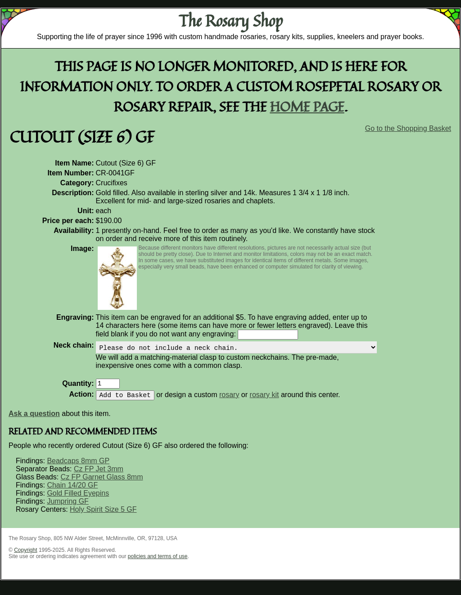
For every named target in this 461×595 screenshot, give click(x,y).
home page (307, 106)
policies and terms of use (158, 563)
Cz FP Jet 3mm (98, 476)
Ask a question (34, 421)
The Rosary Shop (231, 21)
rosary (229, 402)
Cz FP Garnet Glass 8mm (102, 484)
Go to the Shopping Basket (408, 128)
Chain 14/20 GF (72, 492)
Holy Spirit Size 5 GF (103, 516)
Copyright (25, 557)
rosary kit (264, 402)
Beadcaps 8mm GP (78, 468)
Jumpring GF (67, 508)
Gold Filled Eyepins (78, 500)
